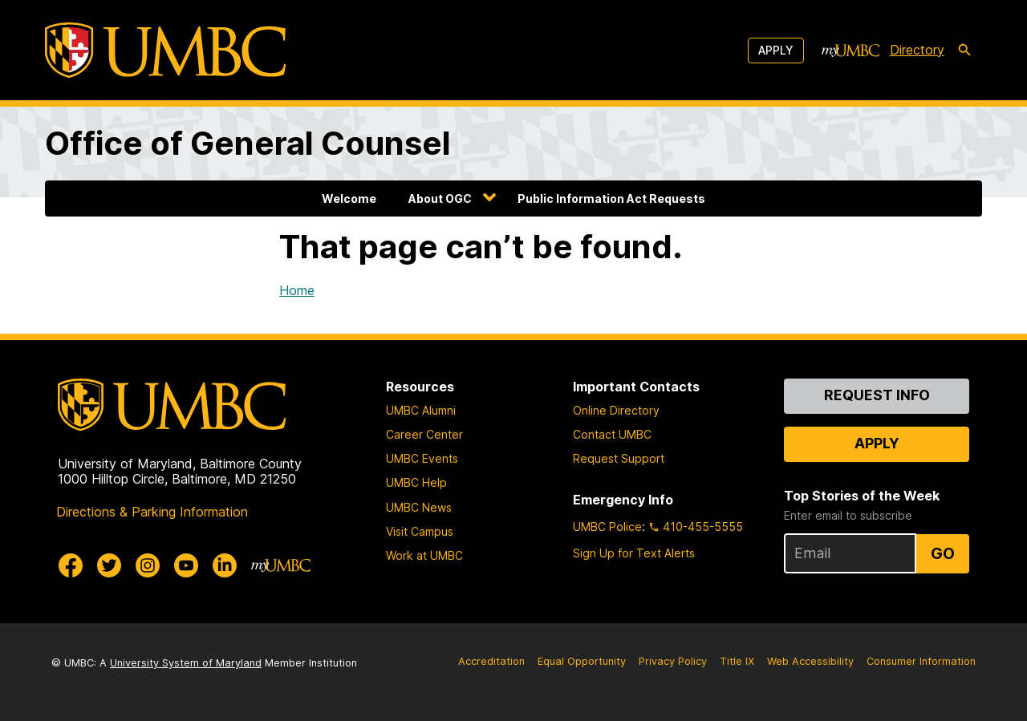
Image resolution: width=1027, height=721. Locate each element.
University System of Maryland (186, 663)
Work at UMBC (424, 555)
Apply (776, 50)
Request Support (618, 458)
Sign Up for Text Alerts (634, 553)
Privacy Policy (673, 661)
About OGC (440, 198)
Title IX (737, 661)
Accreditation (491, 661)
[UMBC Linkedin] (224, 565)
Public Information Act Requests (611, 198)
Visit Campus (419, 531)
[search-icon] (964, 50)
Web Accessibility (810, 661)
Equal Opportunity (582, 661)
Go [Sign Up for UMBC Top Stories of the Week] (943, 553)
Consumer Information (921, 661)
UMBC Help (416, 482)
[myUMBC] (850, 50)
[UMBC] (165, 50)
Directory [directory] (917, 50)
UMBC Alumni (421, 410)
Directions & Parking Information (152, 512)
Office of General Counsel (248, 143)
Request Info (877, 395)
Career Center (424, 434)
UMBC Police (607, 526)
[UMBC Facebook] (70, 565)
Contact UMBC (612, 434)
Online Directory (616, 410)
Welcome (349, 198)
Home (297, 290)
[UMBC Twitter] (109, 565)
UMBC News (419, 507)
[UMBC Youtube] (186, 565)
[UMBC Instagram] (147, 565)
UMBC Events (422, 458)
